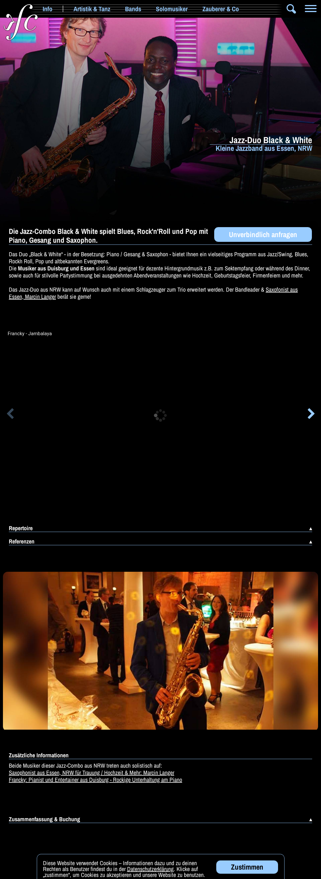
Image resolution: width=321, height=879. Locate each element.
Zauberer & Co (220, 8)
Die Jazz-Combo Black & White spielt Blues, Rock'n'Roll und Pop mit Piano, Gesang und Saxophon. (108, 235)
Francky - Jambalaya (30, 333)
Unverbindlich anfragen (263, 234)
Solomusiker (172, 8)
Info (47, 8)
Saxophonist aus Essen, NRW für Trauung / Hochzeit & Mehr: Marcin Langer (91, 772)
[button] (10, 415)
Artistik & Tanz (92, 8)
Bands (133, 8)
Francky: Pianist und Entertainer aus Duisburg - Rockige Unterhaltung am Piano (95, 780)
